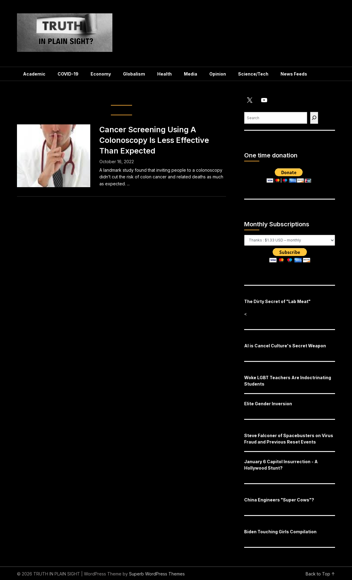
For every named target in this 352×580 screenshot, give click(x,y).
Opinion (217, 73)
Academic (34, 73)
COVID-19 (68, 73)
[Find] (314, 118)
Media (190, 73)
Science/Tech (253, 73)
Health (164, 73)
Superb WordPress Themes (157, 573)
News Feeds (294, 73)
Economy (101, 73)
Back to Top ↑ (320, 573)
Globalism (134, 73)
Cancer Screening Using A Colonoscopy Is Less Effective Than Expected (154, 140)
